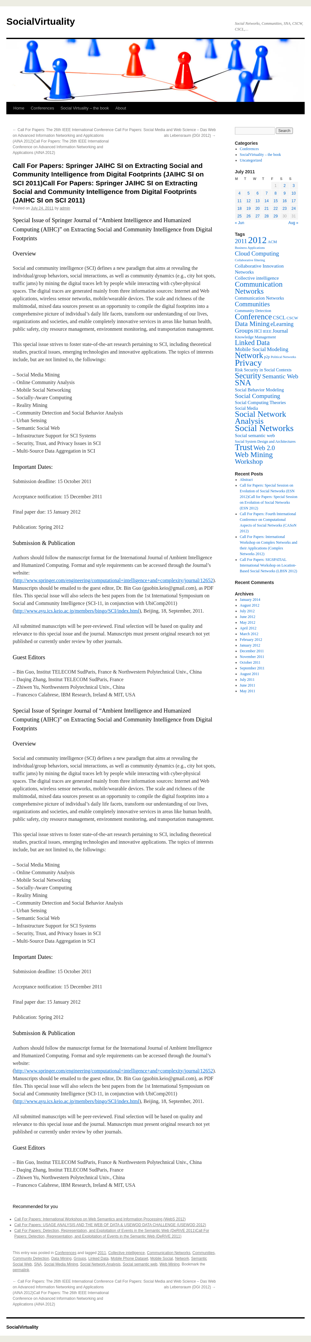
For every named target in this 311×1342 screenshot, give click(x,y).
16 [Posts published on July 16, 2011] (284, 201)
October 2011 (250, 662)
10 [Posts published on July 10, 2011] (294, 193)
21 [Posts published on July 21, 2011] (266, 208)
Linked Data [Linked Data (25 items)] (252, 343)
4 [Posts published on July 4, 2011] (239, 193)
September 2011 (252, 668)
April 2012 (248, 628)
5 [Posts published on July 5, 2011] (249, 193)
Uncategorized (251, 160)
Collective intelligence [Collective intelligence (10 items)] (257, 278)
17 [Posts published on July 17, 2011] (294, 201)
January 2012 (250, 645)
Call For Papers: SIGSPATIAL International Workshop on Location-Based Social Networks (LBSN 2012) (268, 565)
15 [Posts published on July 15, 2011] (276, 201)
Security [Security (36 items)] (248, 375)
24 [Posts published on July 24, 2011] (294, 208)
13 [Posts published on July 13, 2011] (257, 201)
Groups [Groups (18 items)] (244, 330)
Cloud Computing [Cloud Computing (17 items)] (257, 253)
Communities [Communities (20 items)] (252, 304)
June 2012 (247, 617)
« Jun (239, 223)
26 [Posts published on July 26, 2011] (248, 216)
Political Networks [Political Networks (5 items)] (283, 357)
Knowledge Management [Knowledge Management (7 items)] (255, 337)
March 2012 (249, 634)
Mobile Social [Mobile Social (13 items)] (250, 349)
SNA (38, 1264)
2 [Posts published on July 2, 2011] (284, 185)
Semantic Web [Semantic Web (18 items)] (280, 376)
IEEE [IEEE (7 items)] (267, 331)
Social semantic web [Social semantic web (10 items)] (255, 435)
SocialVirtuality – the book (260, 154)
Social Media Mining (61, 1264)
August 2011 (249, 674)
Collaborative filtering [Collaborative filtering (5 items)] (250, 260)
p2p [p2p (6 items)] (267, 357)
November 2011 (252, 656)
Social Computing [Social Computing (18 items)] (257, 395)
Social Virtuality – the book (84, 108)
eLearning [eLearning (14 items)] (282, 324)
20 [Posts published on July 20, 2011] (257, 208)
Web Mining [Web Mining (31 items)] (254, 454)
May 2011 (247, 691)
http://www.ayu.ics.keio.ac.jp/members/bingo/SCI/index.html (76, 611)
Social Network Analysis (100, 1264)
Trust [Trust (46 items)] (244, 447)
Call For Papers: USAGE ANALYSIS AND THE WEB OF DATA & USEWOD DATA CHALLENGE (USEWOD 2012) (110, 1225)
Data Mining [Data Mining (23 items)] (252, 324)
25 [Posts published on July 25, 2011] (239, 216)
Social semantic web (140, 1264)
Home (18, 108)
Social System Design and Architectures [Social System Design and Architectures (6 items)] (265, 441)
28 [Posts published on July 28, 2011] (266, 216)
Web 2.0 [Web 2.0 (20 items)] (264, 447)
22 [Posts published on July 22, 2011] (276, 208)
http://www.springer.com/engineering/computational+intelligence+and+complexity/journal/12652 (113, 580)
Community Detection (31, 1258)
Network (182, 1258)
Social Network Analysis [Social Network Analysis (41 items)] (260, 417)
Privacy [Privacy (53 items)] (248, 363)
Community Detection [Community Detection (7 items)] (253, 311)
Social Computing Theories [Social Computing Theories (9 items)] (260, 402)
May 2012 (247, 622)
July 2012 (247, 611)
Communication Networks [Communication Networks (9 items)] (259, 298)
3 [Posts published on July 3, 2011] (294, 185)
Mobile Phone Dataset (129, 1258)
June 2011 (247, 685)
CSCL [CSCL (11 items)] (279, 317)
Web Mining (170, 1264)
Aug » (293, 223)
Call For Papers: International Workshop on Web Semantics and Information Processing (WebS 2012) (100, 1219)
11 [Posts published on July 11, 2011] (239, 201)
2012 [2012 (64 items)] (257, 240)
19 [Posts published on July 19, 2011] (248, 208)
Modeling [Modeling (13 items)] (277, 349)
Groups (80, 1258)
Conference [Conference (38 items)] (253, 316)
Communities (203, 1253)
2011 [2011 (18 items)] (241, 240)
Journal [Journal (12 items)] (280, 331)
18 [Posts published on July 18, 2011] (239, 208)
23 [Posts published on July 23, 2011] (284, 208)
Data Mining (61, 1258)
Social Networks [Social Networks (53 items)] (264, 428)
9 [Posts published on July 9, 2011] (284, 193)
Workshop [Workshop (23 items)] (249, 461)
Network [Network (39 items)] (249, 355)
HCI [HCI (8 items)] (258, 331)
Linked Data (98, 1258)
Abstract (246, 479)
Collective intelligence (126, 1253)
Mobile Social (161, 1258)
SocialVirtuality (40, 21)
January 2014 (250, 599)
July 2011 (247, 679)
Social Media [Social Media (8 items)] (246, 408)
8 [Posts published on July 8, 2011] (276, 193)
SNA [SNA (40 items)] (243, 382)
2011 (102, 1253)
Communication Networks (168, 1253)
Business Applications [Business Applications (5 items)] (250, 247)
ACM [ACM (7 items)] (272, 242)
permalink (21, 1270)
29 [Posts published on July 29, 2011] (276, 216)
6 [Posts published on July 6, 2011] (257, 193)
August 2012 (250, 605)
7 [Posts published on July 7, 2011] (267, 193)
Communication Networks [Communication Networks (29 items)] (258, 287)
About (120, 108)
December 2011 (252, 651)
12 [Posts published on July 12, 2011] (248, 201)
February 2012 (251, 639)
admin (65, 208)
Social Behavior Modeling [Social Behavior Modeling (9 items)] (259, 389)
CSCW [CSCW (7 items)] (292, 318)
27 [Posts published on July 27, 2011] (257, 216)
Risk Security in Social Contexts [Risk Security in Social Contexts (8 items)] (263, 370)
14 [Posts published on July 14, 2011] (266, 201)
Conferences (42, 108)
